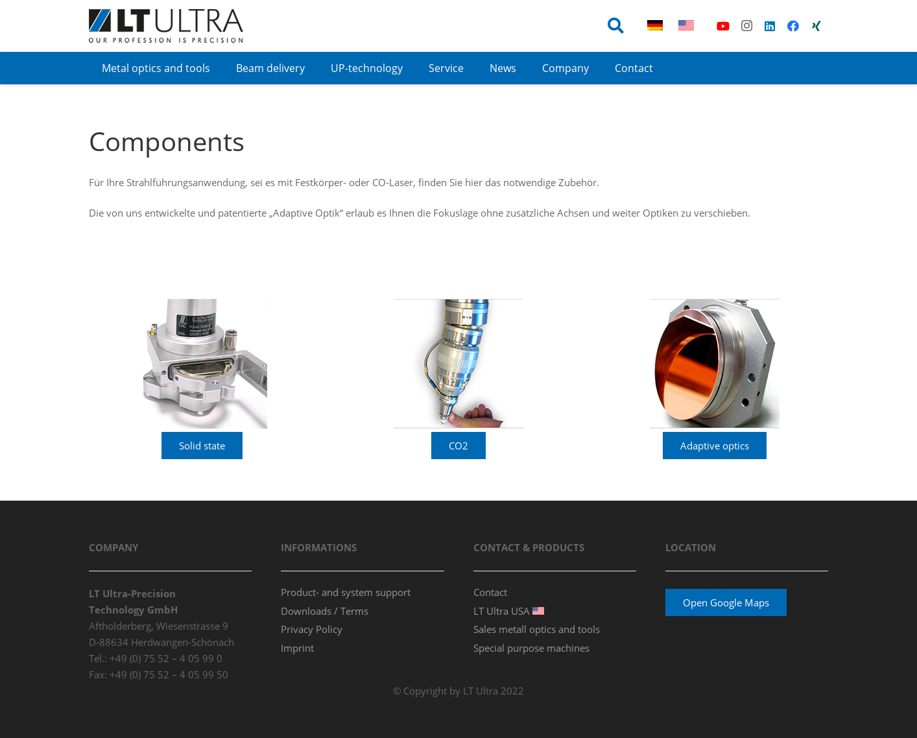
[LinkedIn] (769, 26)
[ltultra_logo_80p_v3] (166, 26)
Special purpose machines (531, 647)
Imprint (297, 647)
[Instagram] (746, 26)
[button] (616, 26)
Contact (490, 592)
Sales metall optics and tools (536, 629)
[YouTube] (723, 26)
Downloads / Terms (324, 610)
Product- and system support (346, 592)
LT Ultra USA (508, 610)
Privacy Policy (311, 629)
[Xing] (816, 26)
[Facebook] (793, 26)
